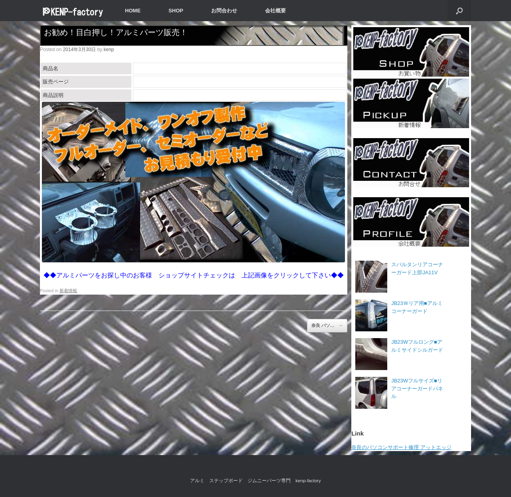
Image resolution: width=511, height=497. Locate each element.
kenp (108, 49)
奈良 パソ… (327, 326)
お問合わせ (224, 11)
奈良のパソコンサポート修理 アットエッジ (401, 447)
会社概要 (275, 11)
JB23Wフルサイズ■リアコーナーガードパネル (417, 388)
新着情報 (68, 290)
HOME (133, 11)
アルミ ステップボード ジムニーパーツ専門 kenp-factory (255, 480)
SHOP (175, 11)
